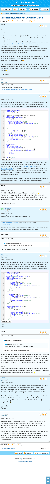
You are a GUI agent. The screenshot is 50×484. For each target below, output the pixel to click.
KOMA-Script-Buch (7, 179)
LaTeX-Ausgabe (6, 169)
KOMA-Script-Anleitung (28, 176)
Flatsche (3, 398)
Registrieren (23, 5)
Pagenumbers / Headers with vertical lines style (16, 90)
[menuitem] (15, 9)
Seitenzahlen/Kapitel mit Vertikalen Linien (21, 17)
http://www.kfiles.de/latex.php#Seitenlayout (23, 44)
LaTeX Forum (25, 2)
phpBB (20, 479)
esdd (2, 79)
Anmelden (15, 5)
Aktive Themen (33, 5)
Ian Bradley (28, 477)
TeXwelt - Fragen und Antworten (9, 233)
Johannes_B (8, 218)
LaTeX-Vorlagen (5, 234)
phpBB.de (30, 480)
